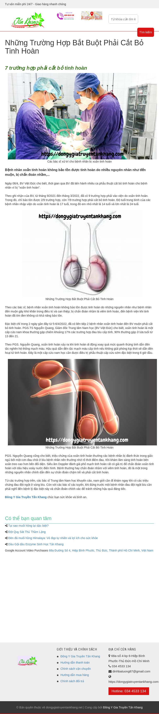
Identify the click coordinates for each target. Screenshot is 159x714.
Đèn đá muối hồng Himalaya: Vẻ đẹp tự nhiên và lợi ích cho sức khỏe (53, 538)
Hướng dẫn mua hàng (74, 675)
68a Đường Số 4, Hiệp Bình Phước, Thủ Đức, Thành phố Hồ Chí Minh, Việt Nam (101, 550)
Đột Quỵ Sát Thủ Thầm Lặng (27, 531)
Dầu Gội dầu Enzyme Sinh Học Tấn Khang (36, 544)
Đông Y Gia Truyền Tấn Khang (80, 656)
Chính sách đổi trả (72, 681)
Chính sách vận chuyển (75, 668)
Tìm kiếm (145, 32)
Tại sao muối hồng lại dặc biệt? (28, 525)
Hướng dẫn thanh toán (75, 662)
